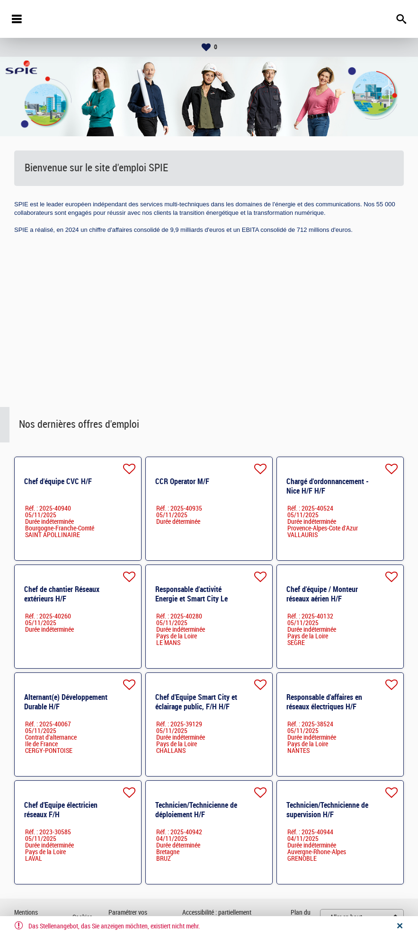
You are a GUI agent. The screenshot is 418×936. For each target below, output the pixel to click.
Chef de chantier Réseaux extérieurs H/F (61, 594)
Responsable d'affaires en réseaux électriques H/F (324, 702)
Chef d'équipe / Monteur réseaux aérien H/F (322, 594)
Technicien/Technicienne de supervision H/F (327, 810)
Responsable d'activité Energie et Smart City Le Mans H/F (191, 599)
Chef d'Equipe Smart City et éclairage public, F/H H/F (196, 702)
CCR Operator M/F (182, 481)
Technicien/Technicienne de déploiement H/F (196, 810)
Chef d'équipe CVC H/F (58, 481)
